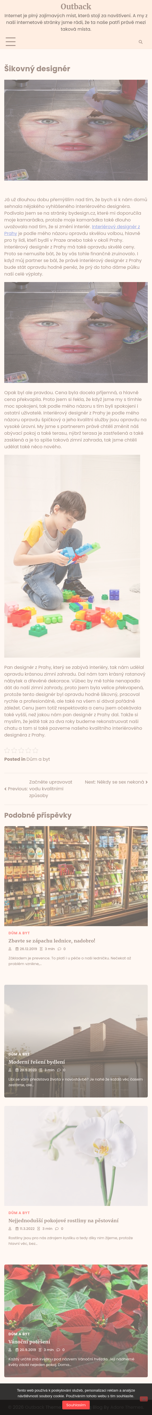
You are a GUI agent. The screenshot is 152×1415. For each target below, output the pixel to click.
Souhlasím (75, 1405)
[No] (144, 1398)
